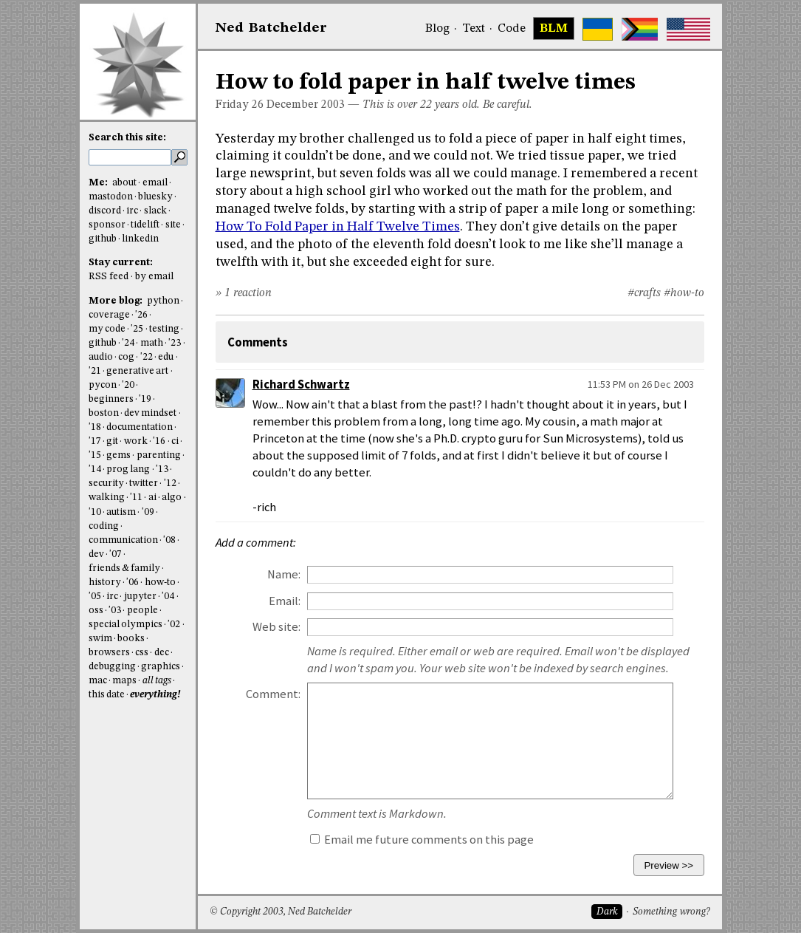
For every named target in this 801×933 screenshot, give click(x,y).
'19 (145, 399)
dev (96, 554)
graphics (160, 666)
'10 (95, 512)
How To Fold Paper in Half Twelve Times (338, 226)
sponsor (107, 225)
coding (104, 526)
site (173, 225)
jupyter (140, 596)
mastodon (111, 197)
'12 (170, 483)
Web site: (276, 627)
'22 (146, 357)
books (131, 638)
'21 (95, 371)
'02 (174, 624)
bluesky (155, 197)
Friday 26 (240, 105)
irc (132, 211)
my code (107, 329)
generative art (137, 371)
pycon (103, 385)
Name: (283, 574)
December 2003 (306, 105)
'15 (95, 455)
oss (96, 610)
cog (126, 357)
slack (155, 211)
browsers (109, 652)
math (151, 343)
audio (101, 357)
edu (165, 357)
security (106, 483)
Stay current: (121, 262)
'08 (169, 540)
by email (154, 276)
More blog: (117, 301)
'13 (162, 469)
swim (100, 638)
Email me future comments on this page (422, 839)
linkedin (140, 239)
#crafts (644, 293)
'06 (132, 582)
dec (161, 652)
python (163, 301)
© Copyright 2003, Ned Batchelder (280, 912)
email (155, 183)
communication (123, 540)
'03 (115, 610)
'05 (95, 596)
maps (124, 681)
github (103, 239)
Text (473, 29)
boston (104, 413)
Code (512, 29)
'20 (128, 385)
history (105, 582)
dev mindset (150, 413)
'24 (128, 343)
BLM (554, 29)
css (141, 652)
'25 (137, 329)
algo (172, 497)
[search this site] (130, 157)
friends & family (125, 568)
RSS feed (108, 276)
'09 (148, 512)
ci (175, 441)
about (124, 183)
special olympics (125, 624)
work (136, 441)
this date (107, 695)
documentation (139, 427)
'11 (136, 497)
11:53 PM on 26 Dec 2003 (641, 384)
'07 (115, 554)
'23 (174, 343)
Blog (437, 29)
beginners (111, 399)
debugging (112, 666)
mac (98, 681)
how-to (160, 582)
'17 (95, 441)
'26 (141, 315)
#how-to (684, 293)
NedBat (271, 28)
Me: (99, 183)
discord (105, 211)
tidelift (145, 225)
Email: (284, 601)
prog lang (128, 469)
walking (107, 497)
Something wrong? (671, 912)
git (112, 441)
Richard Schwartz (301, 384)
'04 (168, 596)
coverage (109, 315)
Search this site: (127, 138)
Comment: (273, 694)
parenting (159, 455)
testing (164, 329)
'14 (95, 469)
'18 (95, 427)
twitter (143, 483)
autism (121, 512)
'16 (159, 441)
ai (152, 497)
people (142, 610)
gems (118, 455)
